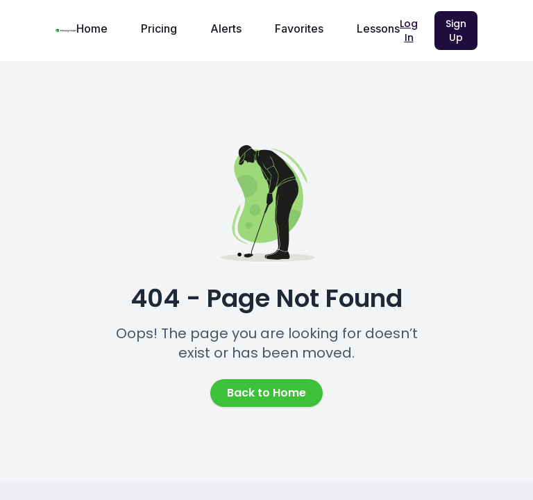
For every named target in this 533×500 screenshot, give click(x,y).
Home (92, 28)
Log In (409, 30)
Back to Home (266, 393)
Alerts (226, 28)
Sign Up (456, 30)
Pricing (159, 28)
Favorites (299, 28)
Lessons (378, 28)
